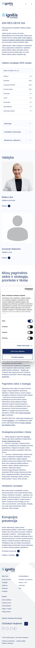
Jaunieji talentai (6, 605)
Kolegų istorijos (6, 611)
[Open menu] (31, 4)
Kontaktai (4, 591)
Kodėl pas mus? (6, 603)
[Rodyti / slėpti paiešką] (26, 4)
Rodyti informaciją (23, 345)
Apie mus (5, 576)
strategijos (10, 420)
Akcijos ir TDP (23, 582)
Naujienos (5, 588)
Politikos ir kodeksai (8, 555)
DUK (20, 588)
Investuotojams (24, 576)
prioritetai (27, 437)
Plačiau (4, 206)
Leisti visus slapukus (17, 351)
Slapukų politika (21, 641)
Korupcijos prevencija (9, 551)
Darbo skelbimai (6, 600)
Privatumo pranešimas (8, 641)
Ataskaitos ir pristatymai (25, 579)
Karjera (4, 596)
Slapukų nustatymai (7, 643)
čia (25, 54)
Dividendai (22, 585)
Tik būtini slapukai (17, 357)
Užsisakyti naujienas (12, 623)
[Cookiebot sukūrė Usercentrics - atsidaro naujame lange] (25, 289)
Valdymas (4, 585)
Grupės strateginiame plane (11, 441)
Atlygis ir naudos (6, 608)
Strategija (4, 582)
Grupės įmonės (6, 579)
